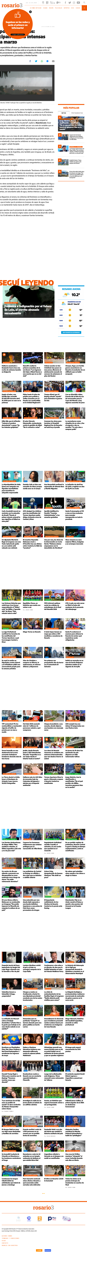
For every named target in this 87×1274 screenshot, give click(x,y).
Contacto (5, 1243)
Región (51, 8)
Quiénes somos (7, 1236)
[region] (43, 18)
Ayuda (4, 1241)
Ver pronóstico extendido (71, 332)
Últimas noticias (35, 8)
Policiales (58, 8)
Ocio (72, 8)
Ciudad (45, 8)
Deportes (66, 8)
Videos (78, 8)
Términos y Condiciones (10, 1238)
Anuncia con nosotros (10, 1245)
